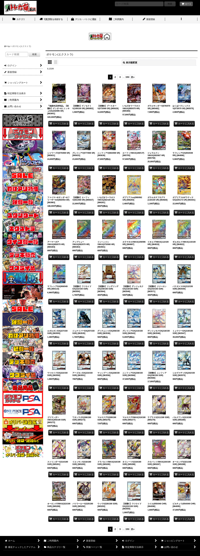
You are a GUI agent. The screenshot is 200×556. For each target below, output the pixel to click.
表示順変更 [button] (130, 62)
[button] (181, 19)
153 (127, 77)
